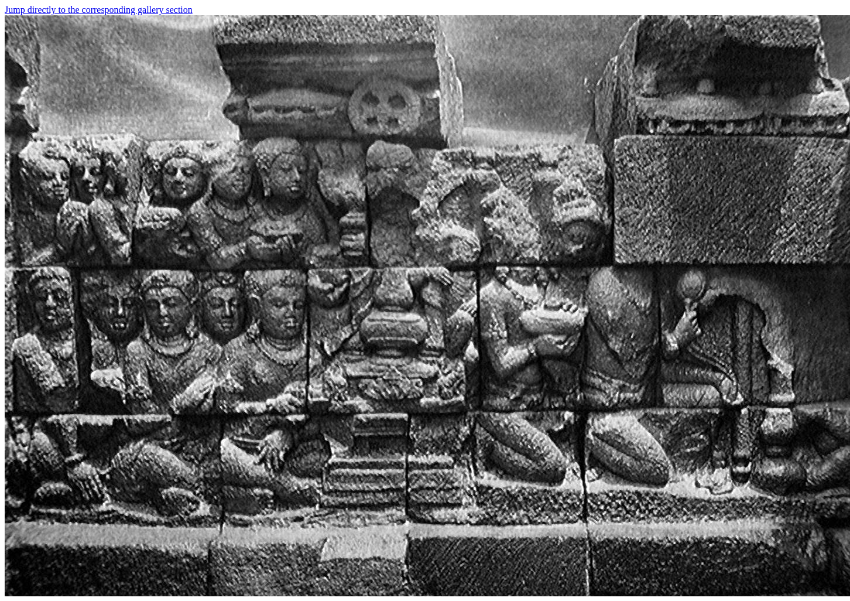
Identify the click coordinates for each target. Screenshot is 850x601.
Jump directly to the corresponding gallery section (99, 10)
